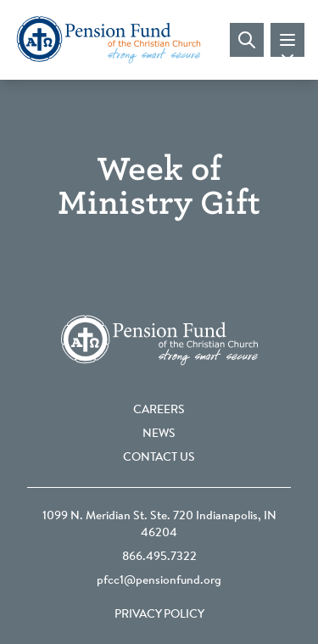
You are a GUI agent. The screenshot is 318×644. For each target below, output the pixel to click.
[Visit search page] (247, 40)
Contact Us (159, 458)
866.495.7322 (159, 557)
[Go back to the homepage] (109, 40)
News (159, 434)
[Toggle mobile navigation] (287, 40)
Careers (159, 411)
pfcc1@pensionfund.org (159, 581)
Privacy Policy (159, 615)
